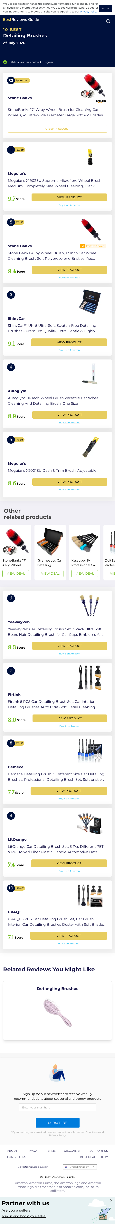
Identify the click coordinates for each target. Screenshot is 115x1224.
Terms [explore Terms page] (51, 1150)
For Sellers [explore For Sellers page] (16, 1157)
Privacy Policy (88, 11)
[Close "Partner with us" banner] (111, 1200)
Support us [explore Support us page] (99, 1150)
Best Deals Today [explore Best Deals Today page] (94, 1157)
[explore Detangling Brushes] (57, 1010)
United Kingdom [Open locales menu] (80, 1166)
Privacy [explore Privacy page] (31, 1150)
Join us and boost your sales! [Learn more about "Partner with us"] (24, 1216)
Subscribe (57, 1123)
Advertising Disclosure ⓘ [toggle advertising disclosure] (33, 1166)
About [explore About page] (12, 1150)
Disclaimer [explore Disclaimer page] (72, 1150)
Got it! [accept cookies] (105, 8)
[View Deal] (15, 552)
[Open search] (108, 21)
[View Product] (57, 105)
